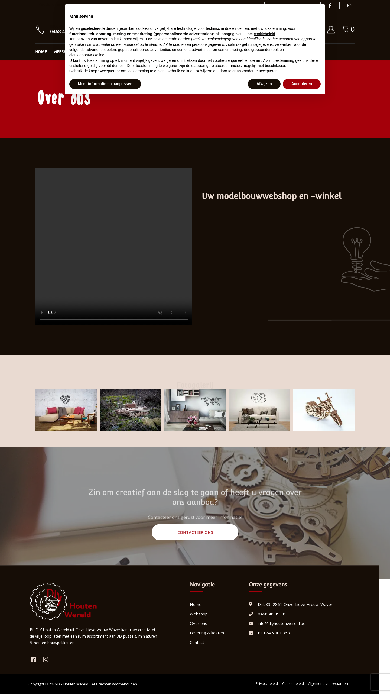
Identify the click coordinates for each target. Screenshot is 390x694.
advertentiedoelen (101, 49)
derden (184, 39)
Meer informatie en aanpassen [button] (105, 84)
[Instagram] (349, 5)
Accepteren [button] (301, 84)
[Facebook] (329, 5)
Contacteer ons (195, 532)
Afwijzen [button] (264, 84)
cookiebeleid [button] (264, 34)
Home (41, 52)
